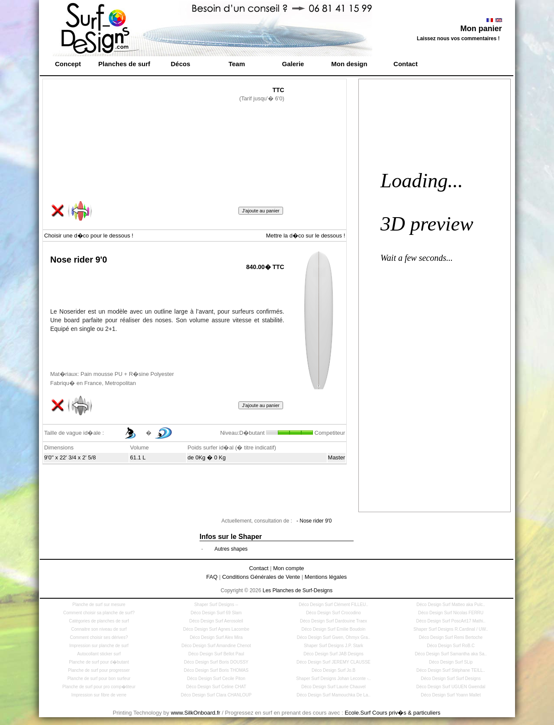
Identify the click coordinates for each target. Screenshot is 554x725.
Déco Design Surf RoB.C (451, 645)
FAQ (212, 577)
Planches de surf (124, 63)
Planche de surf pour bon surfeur (99, 678)
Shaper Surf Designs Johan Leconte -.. (333, 678)
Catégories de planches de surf (99, 621)
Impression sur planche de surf (99, 645)
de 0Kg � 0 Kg (206, 457)
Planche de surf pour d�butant (99, 662)
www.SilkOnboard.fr (195, 712)
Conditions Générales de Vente (261, 577)
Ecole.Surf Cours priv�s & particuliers (392, 712)
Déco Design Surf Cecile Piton (216, 678)
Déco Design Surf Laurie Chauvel (333, 686)
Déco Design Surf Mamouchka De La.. (333, 695)
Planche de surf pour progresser (99, 670)
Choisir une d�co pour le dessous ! (88, 235)
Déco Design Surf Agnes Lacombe (216, 629)
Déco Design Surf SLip (451, 662)
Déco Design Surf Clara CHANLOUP (216, 695)
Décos (180, 63)
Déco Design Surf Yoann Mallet (450, 695)
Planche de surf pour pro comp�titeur (98, 686)
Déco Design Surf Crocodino (333, 612)
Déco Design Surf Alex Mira (216, 637)
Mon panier (481, 28)
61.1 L (137, 457)
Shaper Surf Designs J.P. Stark (333, 645)
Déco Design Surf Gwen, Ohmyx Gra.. (333, 637)
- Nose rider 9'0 (314, 521)
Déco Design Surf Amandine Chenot (216, 645)
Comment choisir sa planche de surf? (99, 612)
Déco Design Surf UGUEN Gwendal (451, 686)
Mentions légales (326, 577)
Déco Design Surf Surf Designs (450, 678)
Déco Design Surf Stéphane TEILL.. (450, 670)
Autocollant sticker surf (99, 653)
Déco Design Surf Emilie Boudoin (334, 629)
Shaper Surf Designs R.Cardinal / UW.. (450, 629)
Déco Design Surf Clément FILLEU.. (333, 604)
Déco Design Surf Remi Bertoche (451, 637)
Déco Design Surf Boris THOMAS (216, 670)
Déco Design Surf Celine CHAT (216, 686)
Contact (405, 63)
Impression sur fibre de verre (98, 695)
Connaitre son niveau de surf (99, 629)
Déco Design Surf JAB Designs (333, 653)
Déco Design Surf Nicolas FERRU (450, 612)
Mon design (349, 63)
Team (237, 63)
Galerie (293, 63)
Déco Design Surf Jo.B (333, 670)
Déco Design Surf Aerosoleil (216, 621)
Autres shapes (231, 549)
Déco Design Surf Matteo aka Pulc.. (450, 604)
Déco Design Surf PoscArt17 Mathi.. (450, 621)
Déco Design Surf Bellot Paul (216, 653)
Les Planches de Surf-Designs (297, 590)
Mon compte (288, 568)
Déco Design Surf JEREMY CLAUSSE (333, 662)
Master (336, 457)
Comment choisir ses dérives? (99, 637)
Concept (68, 63)
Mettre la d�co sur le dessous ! (305, 235)
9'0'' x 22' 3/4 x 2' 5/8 (70, 457)
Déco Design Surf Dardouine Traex (333, 621)
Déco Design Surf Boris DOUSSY (216, 662)
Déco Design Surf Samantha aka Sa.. (450, 653)
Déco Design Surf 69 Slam (216, 612)
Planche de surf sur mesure (98, 604)
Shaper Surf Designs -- (216, 604)
